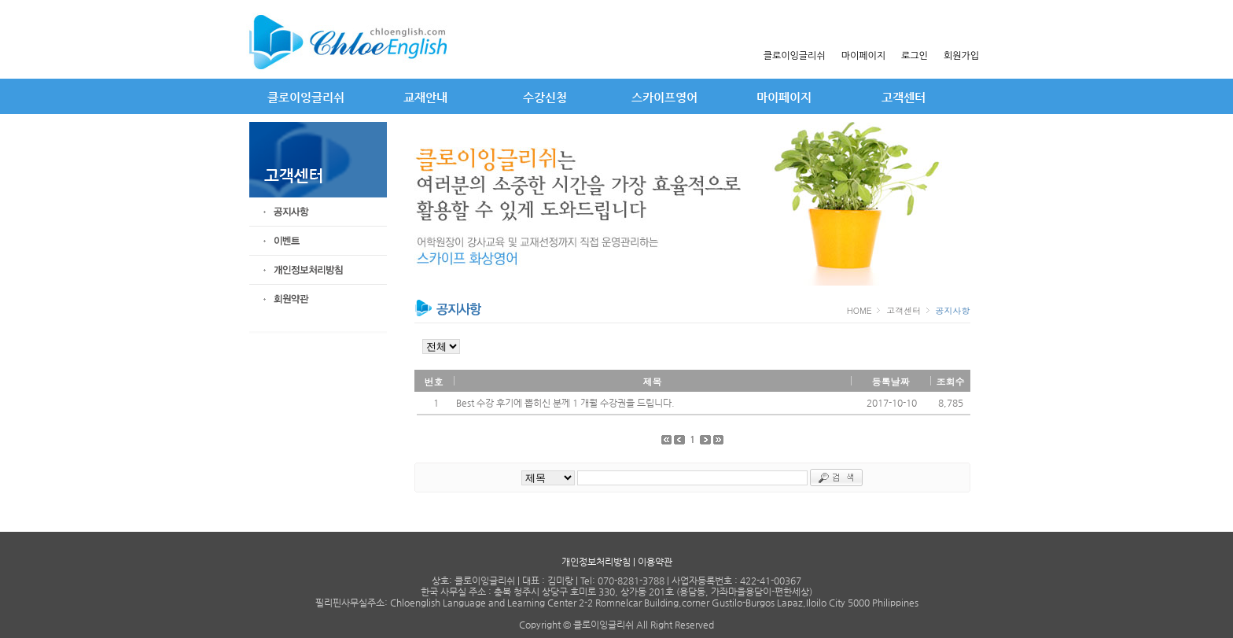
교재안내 (425, 97)
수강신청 (545, 97)
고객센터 (904, 97)
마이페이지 (863, 56)
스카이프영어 (664, 97)
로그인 (914, 56)
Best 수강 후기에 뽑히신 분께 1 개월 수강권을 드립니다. (565, 402)
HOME (861, 310)
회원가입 (961, 56)
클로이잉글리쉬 (795, 56)
